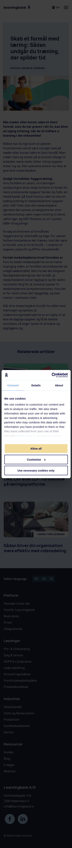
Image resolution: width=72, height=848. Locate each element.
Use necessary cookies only (35, 470)
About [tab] (59, 385)
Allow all (36, 448)
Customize (36, 459)
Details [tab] (36, 385)
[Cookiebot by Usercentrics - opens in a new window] (52, 375)
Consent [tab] (13, 385)
